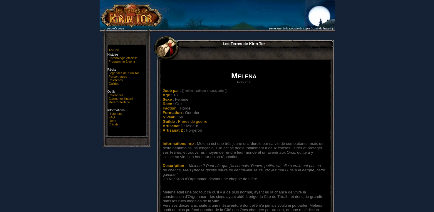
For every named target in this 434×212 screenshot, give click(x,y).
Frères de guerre (192, 121)
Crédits (114, 124)
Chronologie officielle (123, 58)
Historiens (116, 113)
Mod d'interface (119, 102)
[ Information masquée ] (204, 90)
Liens (112, 120)
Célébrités (116, 80)
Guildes (114, 83)
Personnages (118, 76)
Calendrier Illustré (121, 98)
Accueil (114, 50)
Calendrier (116, 95)
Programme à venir (122, 61)
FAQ (112, 117)
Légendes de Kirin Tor (124, 73)
